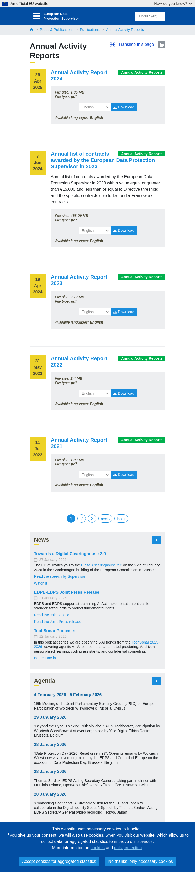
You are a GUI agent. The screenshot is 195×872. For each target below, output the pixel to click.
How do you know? (173, 3)
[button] (112, 44)
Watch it (40, 583)
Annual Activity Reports (141, 72)
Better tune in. (45, 658)
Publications (90, 30)
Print (161, 44)
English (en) (148, 16)
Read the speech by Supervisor (60, 576)
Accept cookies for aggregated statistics (59, 861)
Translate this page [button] (136, 44)
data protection (128, 848)
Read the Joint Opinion (52, 615)
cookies (98, 848)
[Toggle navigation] (37, 16)
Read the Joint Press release (57, 621)
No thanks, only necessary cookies (140, 861)
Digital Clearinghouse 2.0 (101, 565)
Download (123, 107)
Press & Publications (56, 30)
